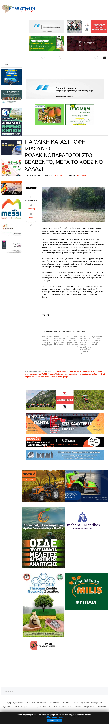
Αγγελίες (57, 707)
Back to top (9, 691)
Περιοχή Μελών (88, 707)
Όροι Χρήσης (67, 707)
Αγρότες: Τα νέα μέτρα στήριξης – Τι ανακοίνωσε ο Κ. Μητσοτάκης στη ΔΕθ (97, 340)
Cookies (78, 707)
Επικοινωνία (101, 707)
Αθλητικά (15, 707)
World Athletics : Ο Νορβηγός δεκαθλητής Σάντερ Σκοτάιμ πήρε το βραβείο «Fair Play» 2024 (47, 341)
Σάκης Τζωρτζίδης (60, 175)
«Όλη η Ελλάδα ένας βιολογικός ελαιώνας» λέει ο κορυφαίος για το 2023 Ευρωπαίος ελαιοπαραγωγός (72, 341)
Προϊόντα (6, 707)
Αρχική (8, 703)
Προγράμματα (54, 703)
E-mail (31, 217)
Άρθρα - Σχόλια (35, 707)
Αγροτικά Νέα (82, 175)
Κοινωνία (74, 703)
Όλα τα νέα (47, 707)
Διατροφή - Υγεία (97, 703)
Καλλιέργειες (41, 703)
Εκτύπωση (31, 209)
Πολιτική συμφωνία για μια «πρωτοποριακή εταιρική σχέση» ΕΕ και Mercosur (59, 340)
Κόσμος (24, 707)
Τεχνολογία (85, 703)
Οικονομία (65, 703)
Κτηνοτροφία (30, 703)
